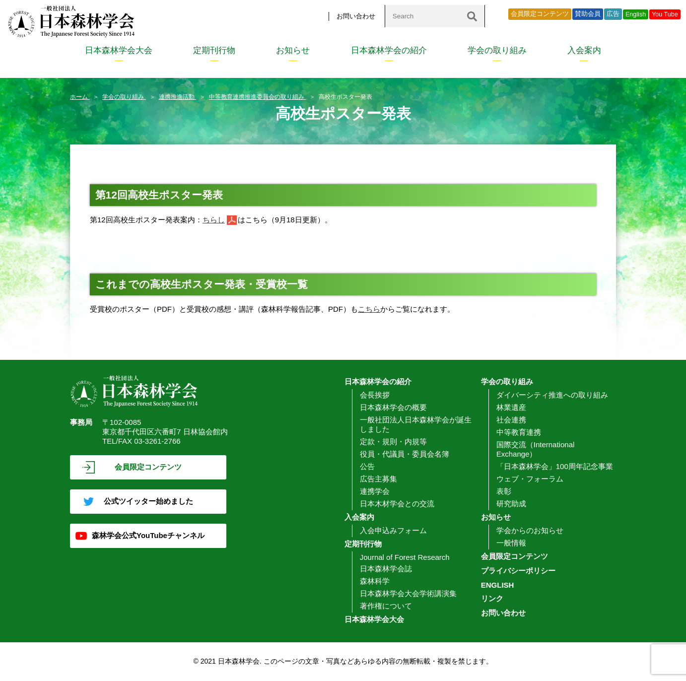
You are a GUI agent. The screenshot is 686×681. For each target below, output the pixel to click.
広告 (613, 13)
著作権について (386, 606)
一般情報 (511, 543)
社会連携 (511, 419)
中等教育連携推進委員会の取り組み (257, 96)
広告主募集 (378, 479)
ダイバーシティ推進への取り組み (552, 395)
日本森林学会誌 (386, 568)
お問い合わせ (356, 16)
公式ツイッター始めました (148, 501)
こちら (369, 309)
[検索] (472, 16)
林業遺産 (511, 407)
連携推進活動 (177, 96)
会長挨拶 (375, 395)
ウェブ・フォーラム (529, 479)
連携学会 (375, 491)
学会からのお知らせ (529, 530)
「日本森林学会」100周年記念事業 (554, 466)
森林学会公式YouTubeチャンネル (148, 535)
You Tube (665, 14)
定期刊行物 (214, 50)
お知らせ (293, 50)
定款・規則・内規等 (393, 441)
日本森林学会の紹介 (389, 50)
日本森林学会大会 (118, 50)
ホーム (79, 96)
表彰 (503, 491)
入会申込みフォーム (393, 530)
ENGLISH (497, 585)
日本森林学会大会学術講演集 (408, 593)
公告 (367, 466)
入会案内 (584, 50)
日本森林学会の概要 (393, 407)
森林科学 (375, 581)
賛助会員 (588, 13)
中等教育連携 (518, 432)
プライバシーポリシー (518, 570)
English (635, 14)
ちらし (214, 219)
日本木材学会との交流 (397, 503)
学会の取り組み (497, 50)
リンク (492, 598)
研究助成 (511, 503)
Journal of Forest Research (405, 557)
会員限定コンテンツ (540, 13)
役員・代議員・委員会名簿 (404, 454)
